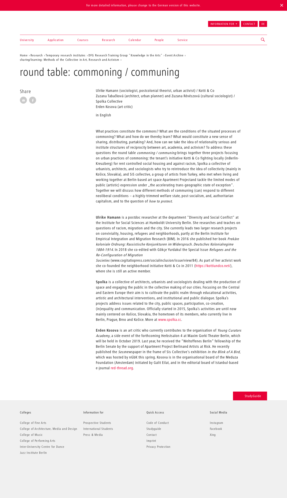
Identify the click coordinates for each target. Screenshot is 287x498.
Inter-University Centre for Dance (42, 447)
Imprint (151, 441)
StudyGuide (250, 396)
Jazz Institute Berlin (33, 453)
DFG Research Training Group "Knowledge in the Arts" (125, 55)
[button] (263, 40)
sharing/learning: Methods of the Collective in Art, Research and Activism (69, 60)
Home (24, 55)
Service (183, 40)
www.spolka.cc (169, 319)
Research (108, 40)
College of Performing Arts (37, 441)
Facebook (216, 429)
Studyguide (153, 429)
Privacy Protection (158, 447)
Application (56, 40)
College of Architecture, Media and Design (48, 429)
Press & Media (93, 435)
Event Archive (174, 55)
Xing (213, 435)
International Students (98, 429)
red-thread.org (122, 368)
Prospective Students (97, 423)
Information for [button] (222, 24)
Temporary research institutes (66, 55)
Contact (249, 24)
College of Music (31, 435)
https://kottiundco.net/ (213, 265)
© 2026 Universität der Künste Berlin (41, 469)
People (159, 40)
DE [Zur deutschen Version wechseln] (263, 24)
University (27, 40)
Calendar (135, 40)
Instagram (216, 423)
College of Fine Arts (33, 423)
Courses (82, 40)
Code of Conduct (157, 423)
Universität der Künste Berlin (35, 22)
